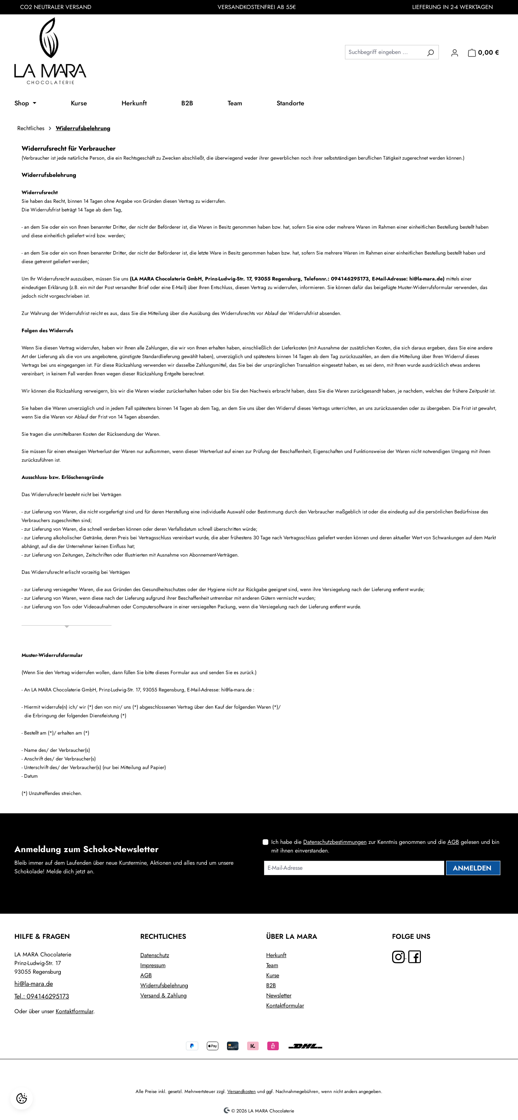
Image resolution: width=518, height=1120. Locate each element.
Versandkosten (241, 1091)
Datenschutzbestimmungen (335, 842)
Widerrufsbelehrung (164, 985)
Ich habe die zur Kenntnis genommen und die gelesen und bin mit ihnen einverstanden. (385, 846)
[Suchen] (430, 52)
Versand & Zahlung (163, 995)
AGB (453, 842)
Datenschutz (154, 955)
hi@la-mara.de (33, 983)
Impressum (152, 965)
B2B (271, 985)
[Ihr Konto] (454, 52)
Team (272, 965)
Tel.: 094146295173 (41, 996)
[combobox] (383, 52)
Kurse (272, 975)
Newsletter (278, 995)
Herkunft (276, 955)
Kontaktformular (74, 1011)
